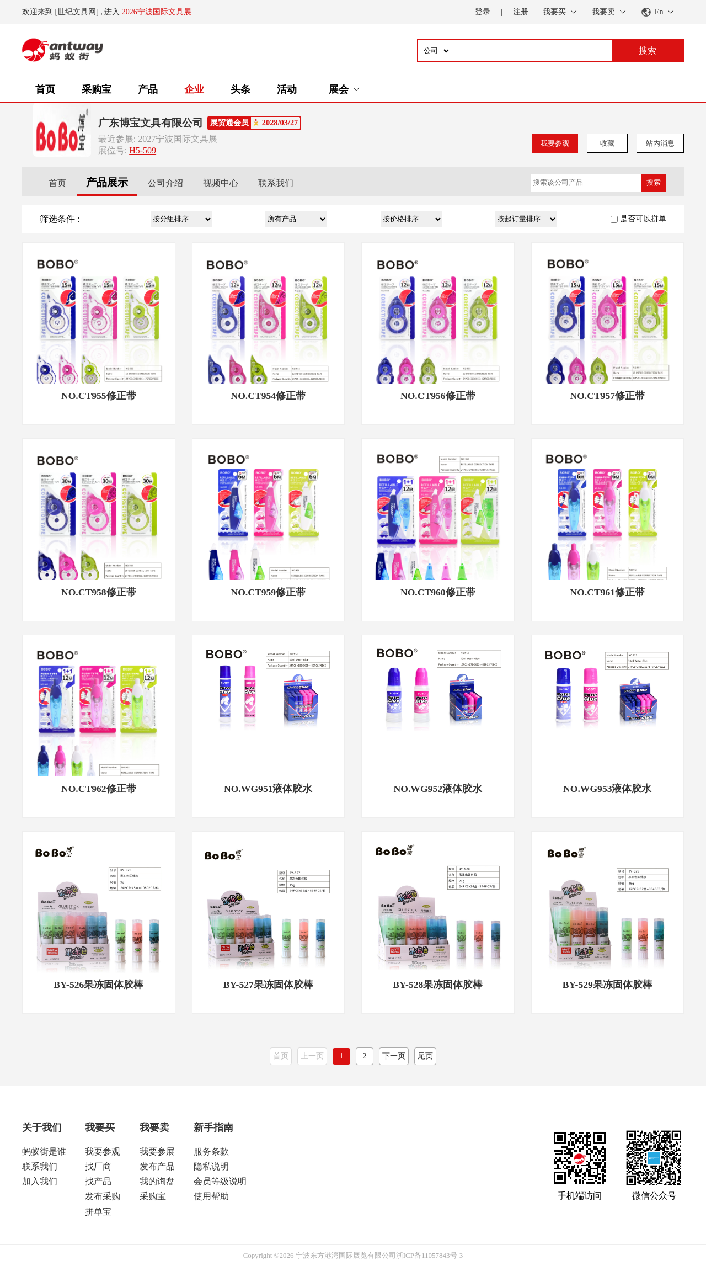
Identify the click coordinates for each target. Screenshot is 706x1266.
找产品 (98, 1181)
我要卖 (154, 1127)
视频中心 (220, 183)
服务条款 (211, 1151)
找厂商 (98, 1166)
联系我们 (275, 183)
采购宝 (96, 89)
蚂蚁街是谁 (44, 1151)
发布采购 (102, 1196)
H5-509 (142, 150)
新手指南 (213, 1127)
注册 (520, 12)
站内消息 (660, 143)
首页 (45, 89)
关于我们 (42, 1127)
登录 (482, 12)
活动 (287, 89)
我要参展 (157, 1151)
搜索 (653, 182)
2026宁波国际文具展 (156, 12)
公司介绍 (165, 183)
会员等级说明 (220, 1181)
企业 (194, 89)
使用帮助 (211, 1196)
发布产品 (157, 1166)
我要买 (100, 1127)
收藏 (607, 143)
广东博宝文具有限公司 (150, 123)
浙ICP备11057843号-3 (429, 1255)
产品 (148, 89)
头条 (240, 89)
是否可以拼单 (643, 219)
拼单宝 (98, 1211)
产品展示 (107, 182)
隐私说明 (211, 1166)
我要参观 (555, 143)
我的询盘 (157, 1181)
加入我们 (39, 1181)
